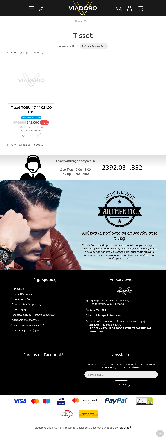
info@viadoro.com (109, 315)
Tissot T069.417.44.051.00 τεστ (31, 109)
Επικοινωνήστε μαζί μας (25, 330)
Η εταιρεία (18, 288)
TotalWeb (124, 427)
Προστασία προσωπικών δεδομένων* (34, 314)
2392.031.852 (122, 167)
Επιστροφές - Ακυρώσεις (26, 304)
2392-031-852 (98, 309)
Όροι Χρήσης (19, 309)
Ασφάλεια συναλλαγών (25, 319)
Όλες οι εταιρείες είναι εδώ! (28, 324)
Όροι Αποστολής (21, 298)
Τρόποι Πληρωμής (22, 293)
